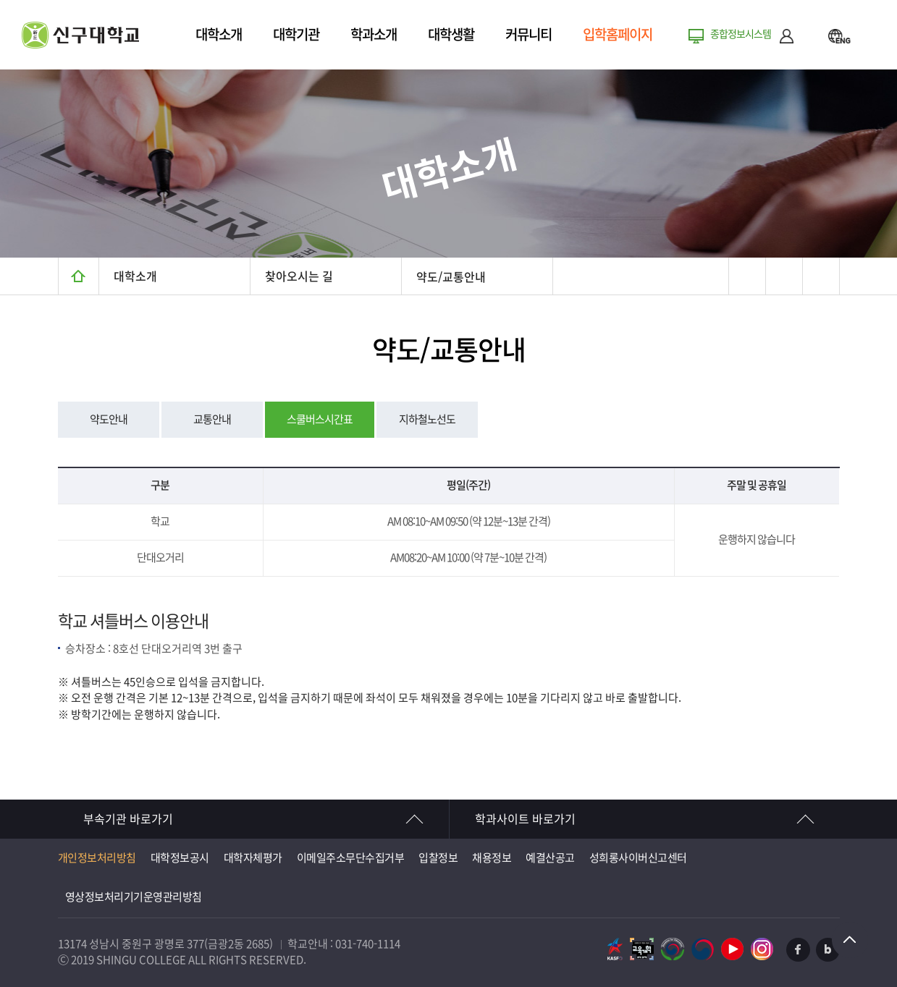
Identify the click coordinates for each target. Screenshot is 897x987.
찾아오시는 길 (299, 276)
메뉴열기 (868, 36)
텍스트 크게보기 (783, 276)
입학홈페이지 (617, 34)
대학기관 (296, 34)
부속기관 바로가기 (128, 819)
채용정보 (491, 857)
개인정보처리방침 (97, 857)
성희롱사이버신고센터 (638, 857)
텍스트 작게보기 (820, 276)
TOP (850, 940)
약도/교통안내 (451, 277)
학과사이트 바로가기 (525, 819)
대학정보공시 (180, 857)
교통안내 (212, 419)
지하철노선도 (427, 419)
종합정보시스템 (740, 34)
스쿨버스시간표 (320, 419)
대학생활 (451, 34)
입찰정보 (438, 857)
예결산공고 (550, 857)
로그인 (787, 36)
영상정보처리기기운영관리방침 (133, 896)
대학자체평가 (253, 857)
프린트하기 (746, 276)
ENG (839, 36)
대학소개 (218, 34)
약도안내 (108, 419)
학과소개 (373, 34)
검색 (810, 36)
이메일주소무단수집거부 (351, 857)
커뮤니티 (528, 34)
